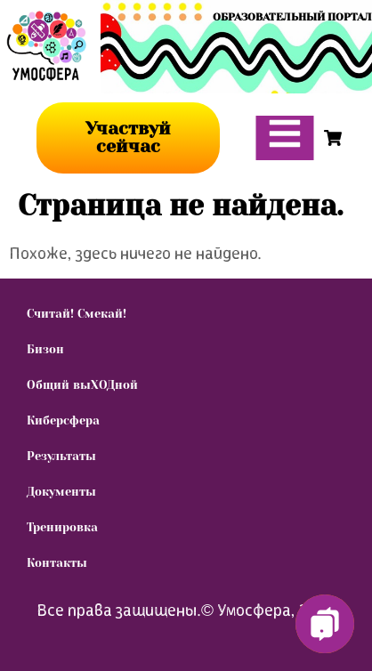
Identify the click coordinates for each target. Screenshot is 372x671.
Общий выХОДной (82, 385)
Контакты (57, 563)
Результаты (61, 456)
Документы (61, 491)
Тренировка (62, 527)
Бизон (45, 349)
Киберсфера (63, 420)
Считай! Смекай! (76, 313)
